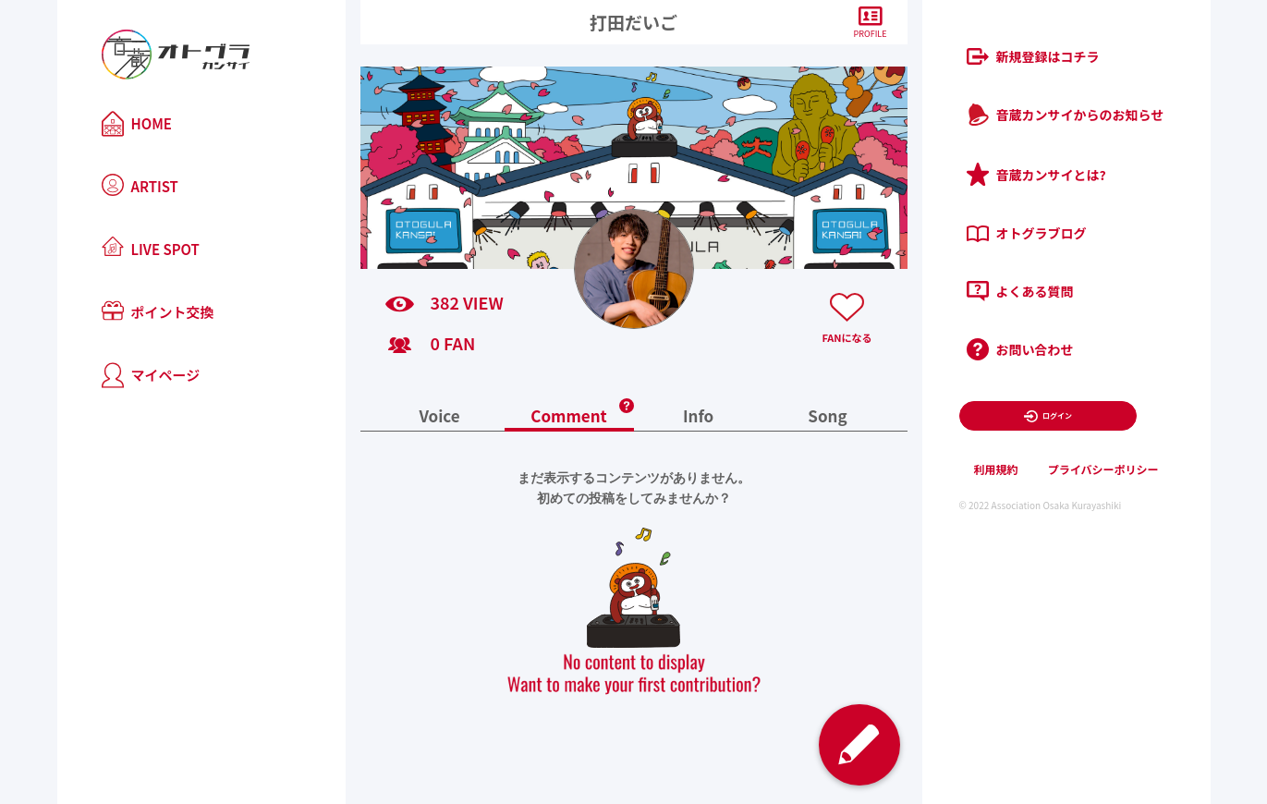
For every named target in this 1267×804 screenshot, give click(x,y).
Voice (439, 417)
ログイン (1047, 416)
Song (827, 417)
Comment (568, 417)
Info (698, 417)
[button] (626, 400)
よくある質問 (1020, 291)
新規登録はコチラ (1033, 56)
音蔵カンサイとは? (1036, 174)
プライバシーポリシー (1103, 469)
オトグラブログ (1027, 233)
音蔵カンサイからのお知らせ (1065, 115)
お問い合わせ (1020, 349)
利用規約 (996, 469)
